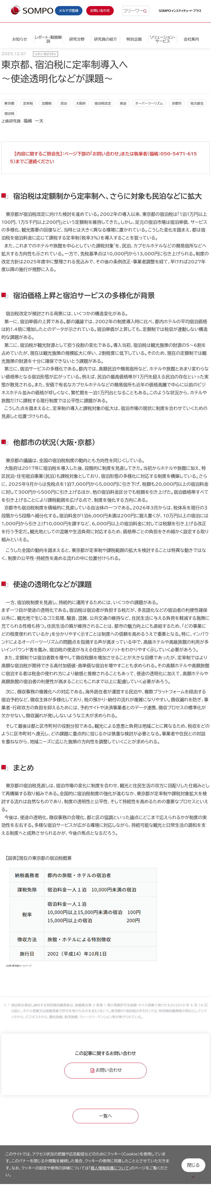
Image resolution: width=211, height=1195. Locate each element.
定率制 (28, 103)
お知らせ (19, 39)
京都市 (177, 103)
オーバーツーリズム (149, 103)
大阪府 (81, 103)
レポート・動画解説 (48, 39)
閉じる (193, 1164)
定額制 (47, 103)
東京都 (9, 103)
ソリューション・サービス (163, 39)
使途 (123, 103)
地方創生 (197, 103)
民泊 (63, 103)
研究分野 (77, 39)
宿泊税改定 (103, 103)
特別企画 (134, 39)
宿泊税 (9, 113)
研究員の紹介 (105, 39)
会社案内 (191, 39)
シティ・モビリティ (45, 54)
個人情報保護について (110, 1168)
